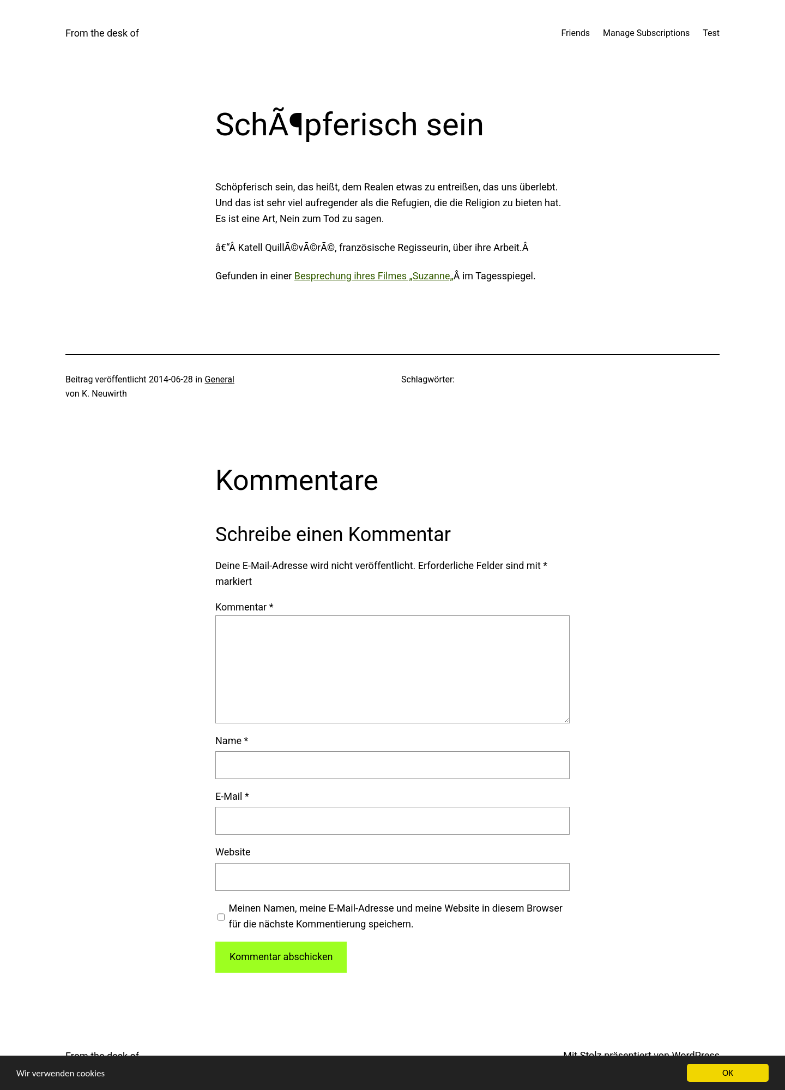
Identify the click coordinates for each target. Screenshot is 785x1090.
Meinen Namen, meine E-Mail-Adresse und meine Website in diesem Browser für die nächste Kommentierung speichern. (396, 916)
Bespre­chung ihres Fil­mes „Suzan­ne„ (374, 276)
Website (232, 852)
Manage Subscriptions (646, 33)
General (219, 379)
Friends (575, 33)
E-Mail (232, 796)
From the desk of (102, 33)
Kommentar (244, 607)
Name (231, 740)
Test (711, 33)
